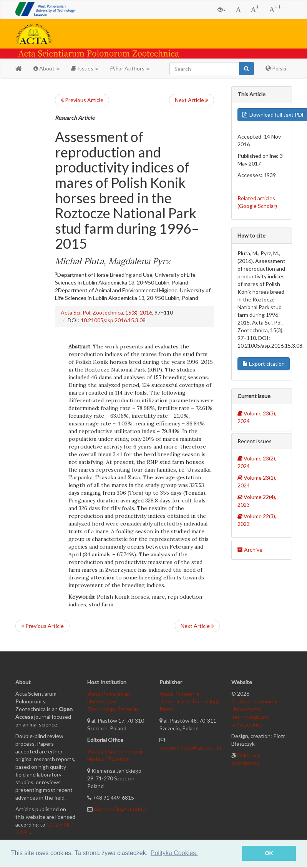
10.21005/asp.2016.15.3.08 (113, 320)
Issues (84, 68)
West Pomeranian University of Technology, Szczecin (112, 701)
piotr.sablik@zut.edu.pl (121, 809)
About (46, 68)
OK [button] (269, 853)
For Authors (129, 68)
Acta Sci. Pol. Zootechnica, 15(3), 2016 (106, 312)
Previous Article (82, 100)
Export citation (263, 363)
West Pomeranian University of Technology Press (189, 701)
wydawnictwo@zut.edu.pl (190, 747)
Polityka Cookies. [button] (174, 853)
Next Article (191, 100)
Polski (276, 68)
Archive (249, 549)
